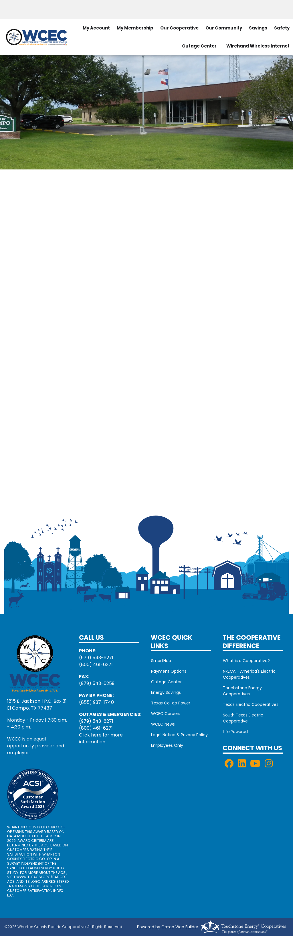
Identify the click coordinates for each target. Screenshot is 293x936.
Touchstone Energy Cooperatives (242, 691)
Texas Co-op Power (170, 703)
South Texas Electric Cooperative (243, 718)
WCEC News (163, 724)
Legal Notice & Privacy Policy (179, 735)
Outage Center (199, 46)
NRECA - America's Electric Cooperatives (249, 674)
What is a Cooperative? (246, 661)
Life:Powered (235, 731)
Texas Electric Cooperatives (250, 704)
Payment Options (168, 671)
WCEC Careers (165, 713)
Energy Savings (166, 692)
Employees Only (167, 745)
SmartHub (161, 661)
